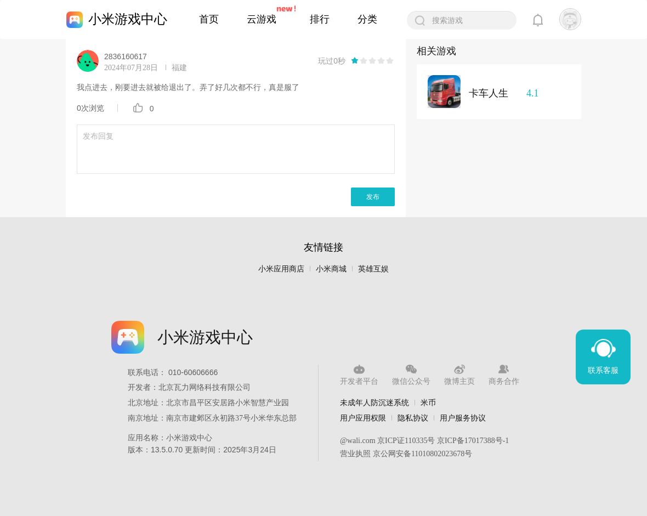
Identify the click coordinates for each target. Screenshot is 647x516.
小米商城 (331, 269)
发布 (372, 197)
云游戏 (261, 19)
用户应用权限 (363, 417)
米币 (428, 402)
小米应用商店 (281, 269)
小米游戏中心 (127, 19)
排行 (320, 19)
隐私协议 (413, 417)
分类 (367, 19)
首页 (209, 19)
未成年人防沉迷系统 (374, 402)
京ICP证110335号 (406, 440)
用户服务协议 (463, 417)
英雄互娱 (373, 269)
